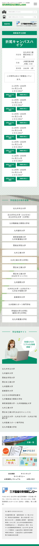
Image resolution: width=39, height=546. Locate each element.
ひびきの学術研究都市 (11, 395)
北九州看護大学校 (19, 319)
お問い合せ (31, 479)
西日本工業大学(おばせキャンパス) (19, 274)
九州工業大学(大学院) (19, 260)
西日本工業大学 (19, 267)
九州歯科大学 (19, 230)
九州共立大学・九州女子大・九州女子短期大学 (19, 289)
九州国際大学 (19, 282)
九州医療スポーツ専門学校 (19, 304)
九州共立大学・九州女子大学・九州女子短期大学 (19, 417)
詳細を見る (23, 95)
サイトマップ (26, 474)
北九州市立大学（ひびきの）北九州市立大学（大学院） (19, 215)
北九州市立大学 (19, 208)
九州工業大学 (19, 252)
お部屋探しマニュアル (12, 479)
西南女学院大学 (19, 245)
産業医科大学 (19, 297)
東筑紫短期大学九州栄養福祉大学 (19, 238)
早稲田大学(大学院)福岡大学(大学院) (19, 311)
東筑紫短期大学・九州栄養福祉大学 (16, 403)
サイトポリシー (19, 476)
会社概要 (11, 474)
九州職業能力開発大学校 (19, 223)
